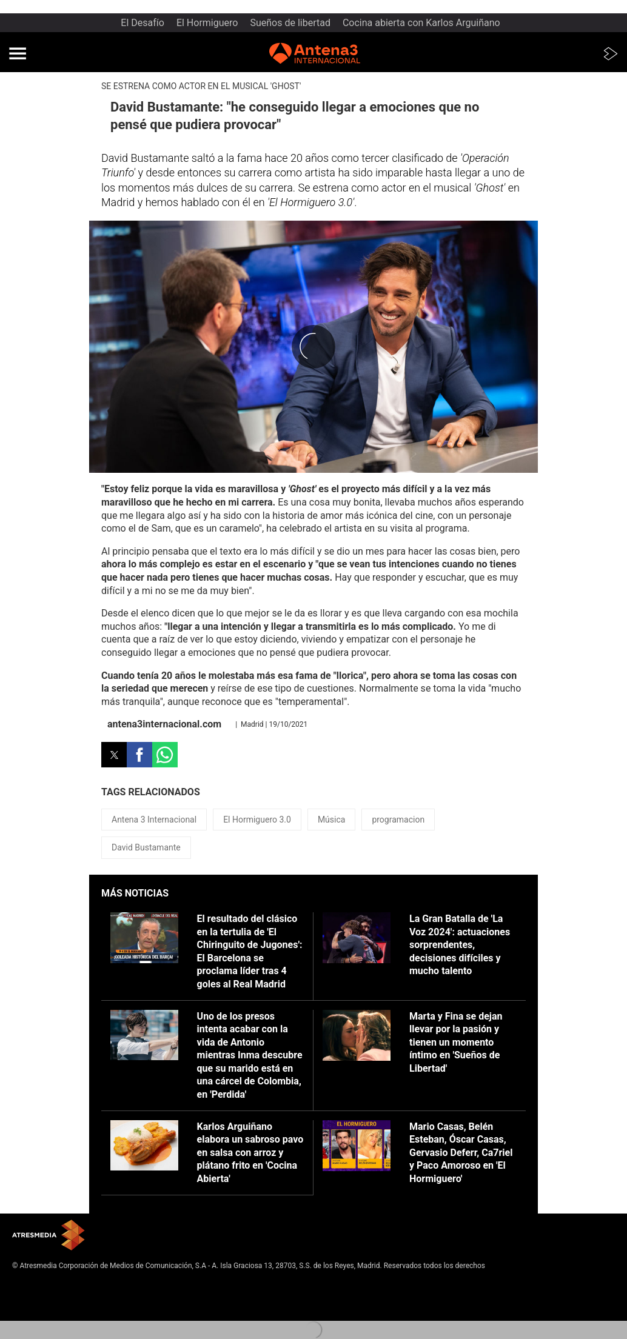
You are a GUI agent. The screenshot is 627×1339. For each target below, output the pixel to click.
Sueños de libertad (290, 22)
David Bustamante (146, 847)
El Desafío (142, 22)
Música (332, 819)
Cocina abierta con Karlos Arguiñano (421, 22)
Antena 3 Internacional (154, 819)
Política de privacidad (47, 1294)
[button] (17, 53)
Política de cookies (43, 1304)
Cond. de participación (49, 1313)
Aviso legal (30, 1284)
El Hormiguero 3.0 (257, 819)
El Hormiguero (207, 22)
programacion (398, 819)
